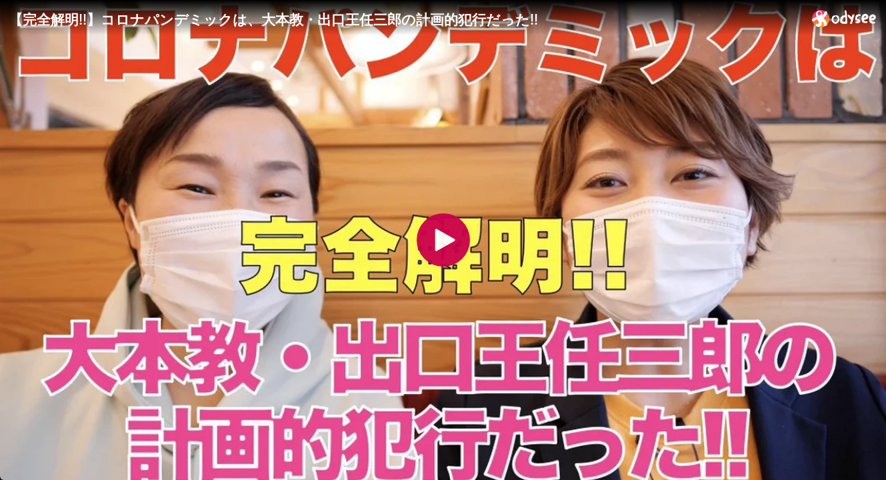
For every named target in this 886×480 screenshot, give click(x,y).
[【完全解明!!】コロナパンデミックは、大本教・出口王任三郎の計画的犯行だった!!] (405, 19)
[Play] (443, 240)
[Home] (844, 18)
